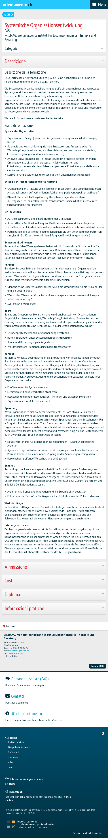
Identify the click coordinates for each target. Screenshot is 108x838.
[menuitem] (101, 733)
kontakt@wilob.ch (19, 650)
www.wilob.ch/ (16, 653)
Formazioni (13, 757)
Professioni (13, 752)
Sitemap (76, 833)
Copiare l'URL (97, 666)
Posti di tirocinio (16, 742)
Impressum (98, 833)
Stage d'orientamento (19, 747)
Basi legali (86, 833)
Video (10, 762)
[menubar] (99, 4)
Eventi (11, 767)
